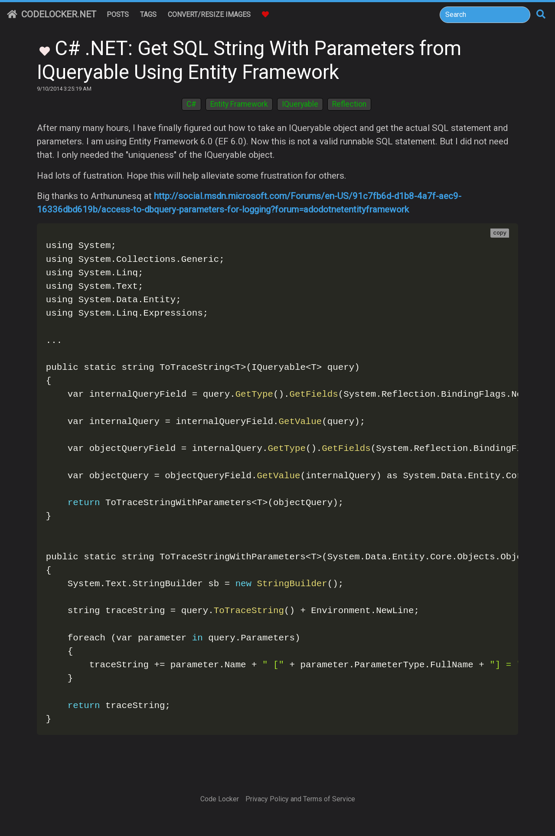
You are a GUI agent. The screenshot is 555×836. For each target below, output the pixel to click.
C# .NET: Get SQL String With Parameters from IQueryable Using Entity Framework (249, 60)
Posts (118, 14)
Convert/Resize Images (209, 14)
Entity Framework (239, 104)
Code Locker (219, 799)
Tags (148, 14)
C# (191, 104)
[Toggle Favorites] (44, 50)
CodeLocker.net (51, 14)
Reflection (349, 104)
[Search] (485, 15)
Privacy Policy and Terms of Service (300, 799)
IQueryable (300, 104)
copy (499, 233)
